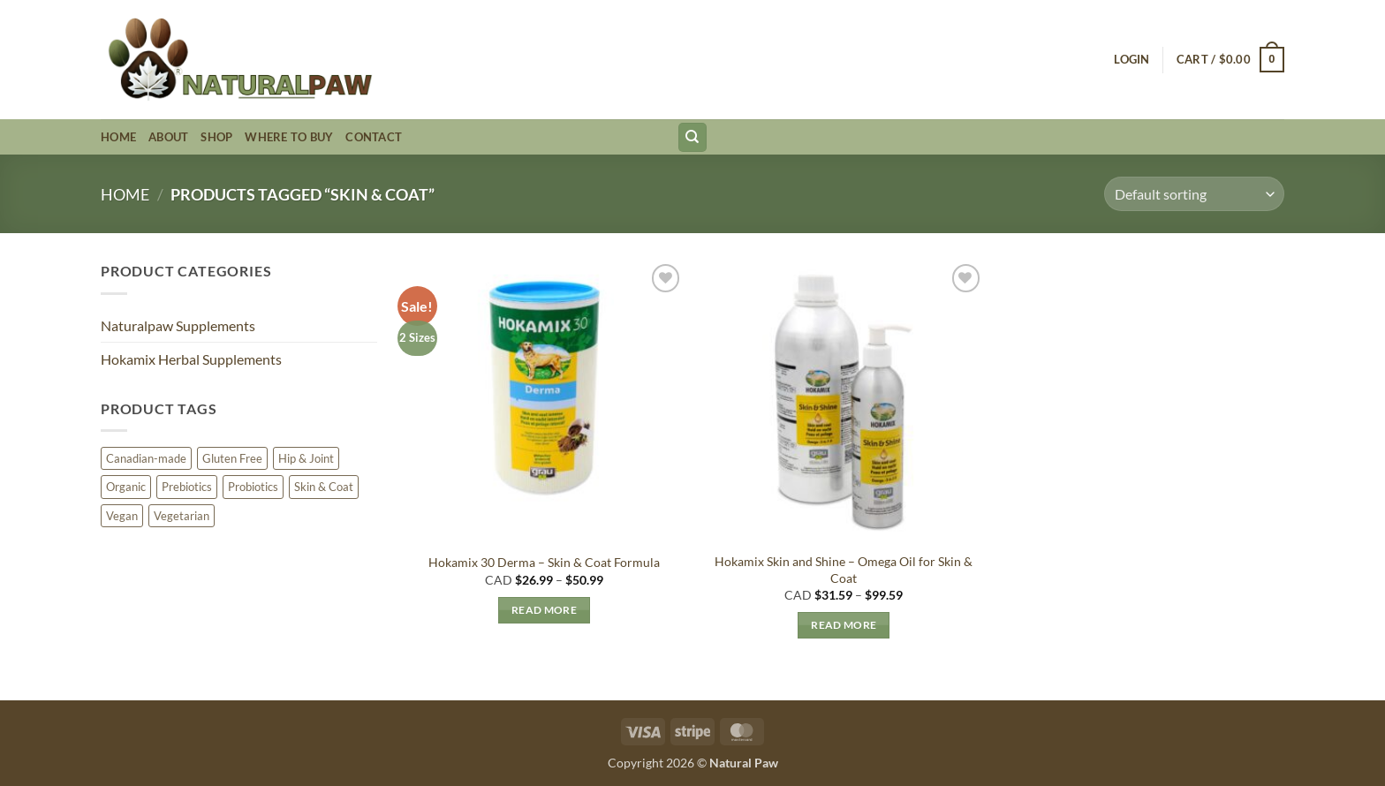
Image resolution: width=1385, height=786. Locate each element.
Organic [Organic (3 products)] (126, 487)
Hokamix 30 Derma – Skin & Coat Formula (544, 562)
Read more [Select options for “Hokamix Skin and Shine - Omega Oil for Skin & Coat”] (843, 625)
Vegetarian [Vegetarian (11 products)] (181, 516)
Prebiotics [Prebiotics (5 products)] (187, 487)
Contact (373, 137)
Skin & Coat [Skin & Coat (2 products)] (323, 487)
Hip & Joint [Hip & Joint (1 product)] (306, 458)
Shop (216, 137)
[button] (1131, 59)
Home (118, 137)
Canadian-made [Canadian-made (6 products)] (146, 458)
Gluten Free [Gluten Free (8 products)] (232, 458)
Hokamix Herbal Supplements (191, 359)
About (168, 137)
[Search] (692, 137)
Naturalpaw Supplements (178, 325)
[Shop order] (1194, 194)
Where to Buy (289, 137)
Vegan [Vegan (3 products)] (122, 516)
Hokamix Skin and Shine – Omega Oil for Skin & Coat (844, 570)
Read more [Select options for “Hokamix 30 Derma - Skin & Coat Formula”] (544, 610)
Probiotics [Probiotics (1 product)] (253, 487)
